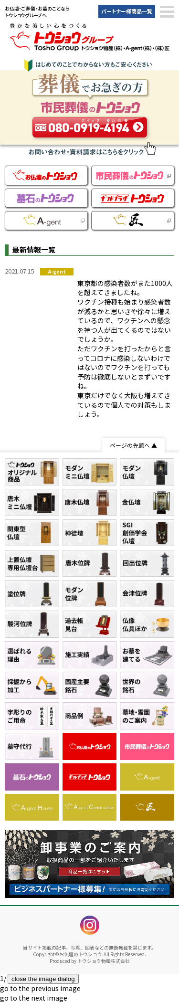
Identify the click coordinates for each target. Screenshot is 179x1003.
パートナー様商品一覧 (126, 11)
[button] (167, 12)
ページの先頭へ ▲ (133, 445)
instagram (89, 925)
